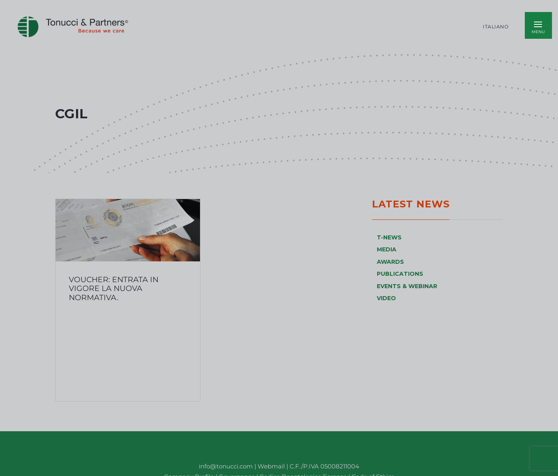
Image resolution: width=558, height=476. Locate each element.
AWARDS (390, 261)
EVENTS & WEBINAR (407, 286)
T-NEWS (389, 237)
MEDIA (386, 249)
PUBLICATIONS (400, 273)
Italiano (495, 26)
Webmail (271, 466)
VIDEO (386, 298)
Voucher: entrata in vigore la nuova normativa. (113, 288)
